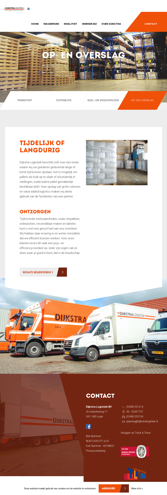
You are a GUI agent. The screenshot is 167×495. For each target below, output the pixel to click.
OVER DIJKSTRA (111, 23)
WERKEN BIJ (89, 23)
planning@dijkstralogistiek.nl (142, 421)
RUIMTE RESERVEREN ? (38, 272)
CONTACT (150, 23)
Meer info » (137, 488)
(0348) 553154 (134, 416)
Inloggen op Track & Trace (136, 432)
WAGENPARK (51, 23)
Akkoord (108, 488)
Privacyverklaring (95, 450)
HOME (35, 23)
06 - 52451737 (134, 411)
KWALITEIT (70, 23)
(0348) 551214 (134, 406)
